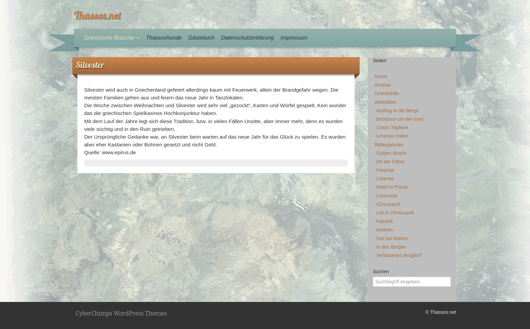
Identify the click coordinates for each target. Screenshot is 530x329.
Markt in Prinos (392, 187)
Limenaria (386, 195)
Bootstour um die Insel (399, 119)
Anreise (382, 85)
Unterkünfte (387, 93)
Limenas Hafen (392, 136)
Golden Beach (391, 153)
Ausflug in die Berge (397, 110)
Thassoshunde (164, 38)
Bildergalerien (389, 144)
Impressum (294, 38)
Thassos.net (97, 15)
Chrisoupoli (388, 204)
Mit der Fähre (390, 161)
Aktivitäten (385, 102)
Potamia (384, 170)
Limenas (385, 178)
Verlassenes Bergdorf (398, 255)
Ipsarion (384, 229)
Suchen (381, 271)
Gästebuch (201, 38)
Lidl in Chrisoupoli (395, 212)
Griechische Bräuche (111, 38)
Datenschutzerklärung (247, 38)
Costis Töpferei (392, 127)
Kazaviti (384, 221)
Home (381, 76)
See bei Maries (392, 238)
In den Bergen (391, 247)
